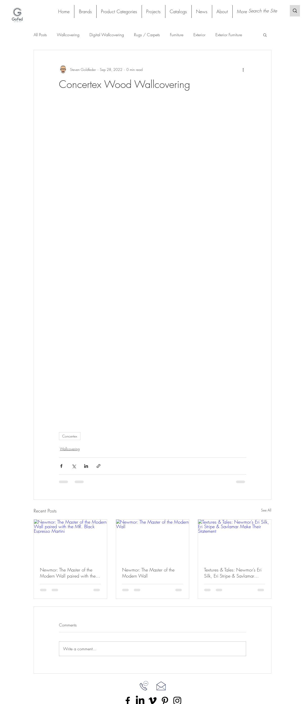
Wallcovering (68, 34)
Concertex (69, 436)
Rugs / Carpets (147, 34)
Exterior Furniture (228, 34)
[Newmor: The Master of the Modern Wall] (152, 540)
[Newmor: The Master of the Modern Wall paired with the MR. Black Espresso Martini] (70, 540)
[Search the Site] (263, 10)
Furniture (176, 34)
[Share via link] (98, 466)
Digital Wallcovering (107, 34)
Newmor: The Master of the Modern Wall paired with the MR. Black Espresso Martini (68, 573)
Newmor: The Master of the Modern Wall (148, 573)
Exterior (199, 34)
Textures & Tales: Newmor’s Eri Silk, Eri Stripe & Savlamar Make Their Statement (233, 573)
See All (266, 510)
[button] (119, 11)
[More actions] (243, 69)
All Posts (40, 34)
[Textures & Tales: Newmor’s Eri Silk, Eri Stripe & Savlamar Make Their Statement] (234, 540)
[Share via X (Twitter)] (73, 466)
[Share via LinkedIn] (86, 466)
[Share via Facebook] (61, 466)
